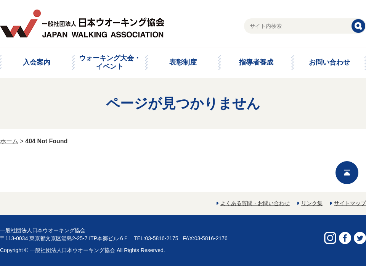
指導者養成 (256, 62)
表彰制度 (183, 62)
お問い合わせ (329, 62)
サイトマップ (350, 203)
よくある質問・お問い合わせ (255, 203)
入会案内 (36, 62)
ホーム (9, 141)
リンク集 (312, 203)
